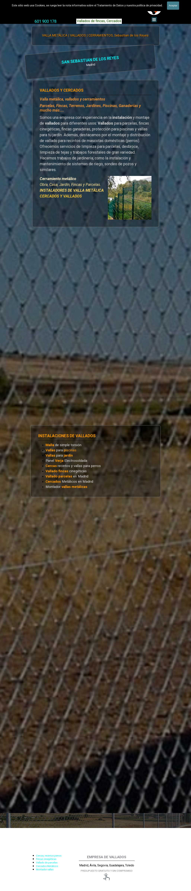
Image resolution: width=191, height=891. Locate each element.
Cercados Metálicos (47, 866)
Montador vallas (45, 869)
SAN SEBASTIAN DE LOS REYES (52, 60)
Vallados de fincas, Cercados (99, 21)
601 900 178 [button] (46, 21)
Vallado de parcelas (46, 862)
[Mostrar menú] (154, 19)
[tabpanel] (45, 21)
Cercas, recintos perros (48, 855)
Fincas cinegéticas (46, 859)
